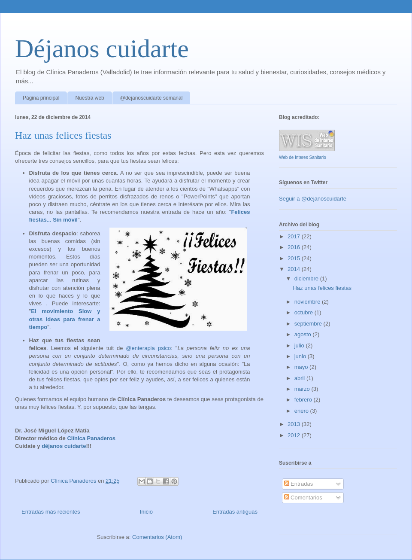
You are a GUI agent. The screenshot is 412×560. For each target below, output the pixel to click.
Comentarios (303, 497)
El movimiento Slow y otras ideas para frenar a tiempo (64, 319)
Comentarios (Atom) (157, 537)
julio (300, 345)
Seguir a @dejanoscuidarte (312, 198)
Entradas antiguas (235, 511)
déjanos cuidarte (64, 446)
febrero (304, 399)
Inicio (146, 511)
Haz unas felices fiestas (63, 135)
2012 (295, 435)
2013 (295, 424)
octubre (304, 312)
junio (301, 356)
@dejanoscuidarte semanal (151, 98)
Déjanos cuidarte (102, 48)
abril (300, 378)
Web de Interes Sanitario (302, 157)
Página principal (41, 98)
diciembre (307, 278)
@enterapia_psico (148, 348)
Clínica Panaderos (91, 438)
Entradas (298, 484)
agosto (303, 334)
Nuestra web (89, 98)
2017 (295, 236)
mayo (301, 367)
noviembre (308, 301)
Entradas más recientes (50, 511)
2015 (295, 258)
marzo (303, 389)
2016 (295, 247)
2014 (295, 269)
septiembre (309, 323)
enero (302, 411)
